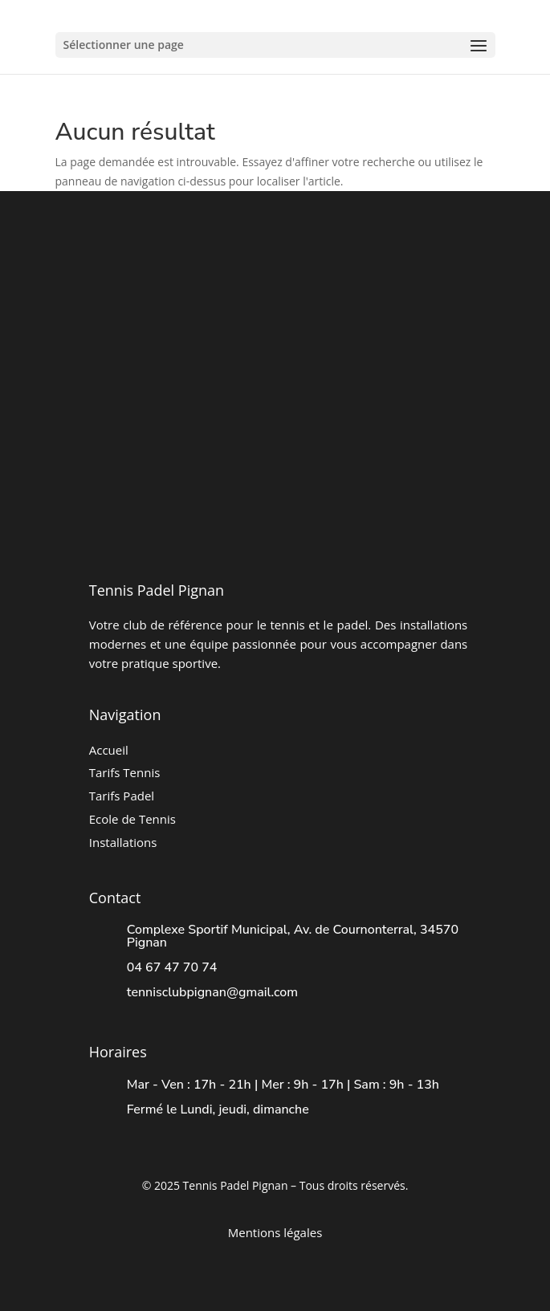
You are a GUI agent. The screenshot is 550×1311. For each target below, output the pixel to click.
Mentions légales (275, 1232)
